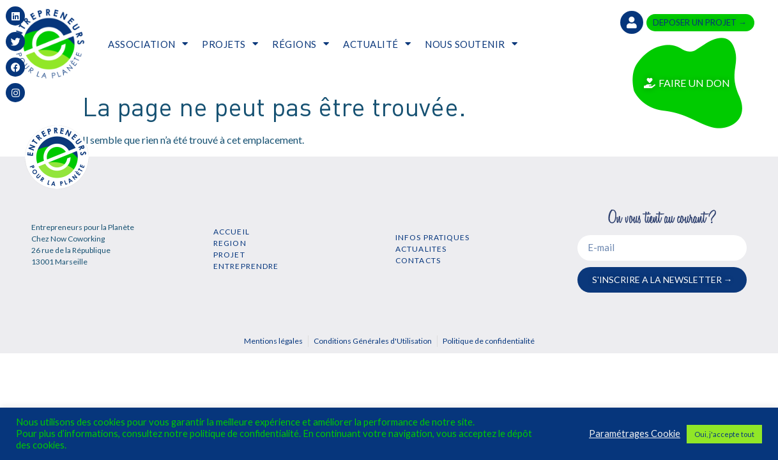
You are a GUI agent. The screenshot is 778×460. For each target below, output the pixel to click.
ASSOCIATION (148, 44)
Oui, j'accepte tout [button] (724, 434)
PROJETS (230, 44)
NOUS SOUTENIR (471, 44)
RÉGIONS (300, 44)
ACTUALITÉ (377, 44)
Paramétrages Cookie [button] (634, 433)
